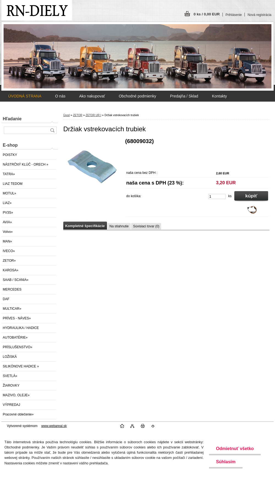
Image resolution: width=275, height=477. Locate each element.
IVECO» (9, 251)
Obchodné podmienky (137, 96)
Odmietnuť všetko (235, 448)
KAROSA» (10, 270)
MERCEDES (12, 289)
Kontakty (219, 96)
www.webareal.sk (54, 426)
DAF (6, 299)
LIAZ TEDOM (13, 184)
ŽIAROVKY (11, 385)
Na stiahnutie (119, 226)
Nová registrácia (259, 15)
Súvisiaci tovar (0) (146, 226)
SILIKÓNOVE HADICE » (21, 366)
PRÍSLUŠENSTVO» (17, 347)
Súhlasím (225, 461)
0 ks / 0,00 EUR (207, 14)
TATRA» (9, 174)
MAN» (7, 241)
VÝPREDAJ (11, 405)
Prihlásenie (234, 15)
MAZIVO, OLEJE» (16, 395)
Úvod (66, 115)
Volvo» (8, 232)
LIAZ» (7, 203)
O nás (60, 96)
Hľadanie (12, 118)
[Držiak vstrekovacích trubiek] (92, 167)
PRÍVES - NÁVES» (17, 318)
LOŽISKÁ (10, 357)
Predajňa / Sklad (184, 96)
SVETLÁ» (10, 376)
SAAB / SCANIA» (15, 280)
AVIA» (7, 222)
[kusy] (217, 196)
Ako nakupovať (92, 96)
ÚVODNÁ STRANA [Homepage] (25, 96)
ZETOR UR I (93, 115)
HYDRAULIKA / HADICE (21, 328)
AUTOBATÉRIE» (15, 337)
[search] (52, 130)
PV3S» (8, 212)
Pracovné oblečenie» (18, 414)
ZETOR (77, 115)
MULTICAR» (12, 309)
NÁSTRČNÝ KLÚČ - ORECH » (25, 164)
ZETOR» (9, 261)
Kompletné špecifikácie (85, 226)
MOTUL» (9, 193)
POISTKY (10, 155)
